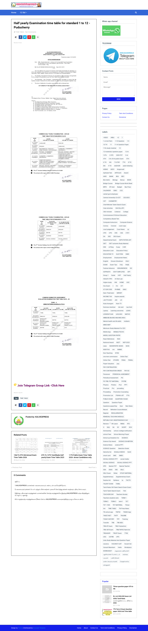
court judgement (108, 229)
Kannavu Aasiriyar (109, 307)
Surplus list (107, 480)
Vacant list (127, 544)
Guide (113, 275)
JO (121, 300)
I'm (117, 286)
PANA (123, 360)
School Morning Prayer (121, 434)
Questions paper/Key (110, 406)
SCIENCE (125, 438)
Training (125, 519)
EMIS (127, 254)
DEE (109, 236)
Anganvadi (120, 169)
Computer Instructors (110, 222)
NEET (118, 342)
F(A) (121, 265)
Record (105, 409)
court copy (122, 226)
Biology (115, 180)
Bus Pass (128, 187)
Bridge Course (107, 183)
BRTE (105, 187)
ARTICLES (118, 173)
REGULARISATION (117, 413)
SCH (130, 427)
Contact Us (105, 117)
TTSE (126, 533)
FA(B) (127, 265)
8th (104, 166)
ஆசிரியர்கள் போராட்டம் (111, 554)
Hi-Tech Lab (119, 279)
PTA (128, 395)
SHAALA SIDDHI (119, 452)
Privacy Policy (106, 113)
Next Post (92, 467)
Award (126, 173)
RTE (128, 424)
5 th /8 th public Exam (116, 159)
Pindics (113, 385)
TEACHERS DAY (108, 494)
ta (122, 480)
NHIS (127, 346)
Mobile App (107, 332)
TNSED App (127, 512)
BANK (111, 176)
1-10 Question (119, 141)
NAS (118, 339)
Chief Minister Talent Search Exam (114, 205)
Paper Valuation (108, 364)
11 (111, 144)
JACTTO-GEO (107, 300)
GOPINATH (106, 272)
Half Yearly (127, 275)
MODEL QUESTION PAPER (111, 335)
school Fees (107, 434)
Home (79, 628)
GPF (129, 272)
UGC (104, 537)
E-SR (124, 247)
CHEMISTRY (113, 201)
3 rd (126, 155)
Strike (115, 473)
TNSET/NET (107, 515)
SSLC (122, 470)
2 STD (111, 155)
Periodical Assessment (110, 378)
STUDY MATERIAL (126, 473)
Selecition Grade (123, 448)
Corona (105, 226)
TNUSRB (123, 515)
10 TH (105, 144)
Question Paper (117, 402)
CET (104, 201)
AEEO (112, 169)
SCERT (124, 427)
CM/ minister (107, 212)
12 (120, 148)
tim (104, 508)
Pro (113, 388)
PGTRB (124, 381)
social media (124, 459)
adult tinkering (127, 166)
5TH (127, 159)
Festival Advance (108, 268)
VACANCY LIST (117, 544)
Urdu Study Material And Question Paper (116, 540)
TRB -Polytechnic (120, 526)
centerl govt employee (110, 194)
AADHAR (117, 166)
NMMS (119, 349)
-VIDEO (105, 137)
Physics (105, 385)
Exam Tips (113, 265)
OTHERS (116, 360)
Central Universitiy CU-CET (112, 197)
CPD (104, 233)
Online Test (106, 360)
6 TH (104, 162)
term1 (121, 501)
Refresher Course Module (119, 409)
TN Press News (124, 508)
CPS (110, 233)
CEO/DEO (126, 197)
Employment (107, 258)
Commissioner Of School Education (115, 215)
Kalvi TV (119, 303)
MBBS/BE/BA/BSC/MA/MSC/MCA (114, 318)
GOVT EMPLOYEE (119, 272)
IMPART (119, 293)
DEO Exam (116, 236)
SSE (116, 470)
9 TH (109, 166)
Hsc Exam (106, 286)
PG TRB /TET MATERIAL (111, 381)
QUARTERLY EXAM (121, 399)
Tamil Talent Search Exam (111, 491)
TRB (113, 523)
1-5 (128, 141)
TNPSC (118, 512)
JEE (116, 300)
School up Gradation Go (111, 438)
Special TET (113, 466)
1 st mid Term (107, 141)
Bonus (122, 180)
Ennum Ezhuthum (117, 261)
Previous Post (17, 467)
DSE (104, 247)
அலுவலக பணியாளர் (122, 551)
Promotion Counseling (120, 392)
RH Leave (115, 424)
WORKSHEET (107, 551)
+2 (118, 137)
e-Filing (111, 247)
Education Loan (108, 250)
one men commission (110, 356)
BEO (122, 176)
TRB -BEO (120, 523)
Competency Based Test (111, 219)
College (125, 212)
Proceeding (107, 392)
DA (104, 236)
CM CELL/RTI (119, 208)
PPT (125, 385)
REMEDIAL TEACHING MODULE (113, 417)
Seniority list (107, 452)
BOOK (129, 180)
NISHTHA (106, 349)
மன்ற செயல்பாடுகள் (110, 561)
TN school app (108, 512)
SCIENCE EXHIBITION (126, 441)
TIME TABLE (20, 32)
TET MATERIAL (117, 505)
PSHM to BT (120, 395)
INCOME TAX (107, 296)
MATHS (127, 314)
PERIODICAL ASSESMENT (121, 374)
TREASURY (106, 533)
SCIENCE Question (109, 448)
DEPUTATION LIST (125, 240)
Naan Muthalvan (108, 339)
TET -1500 (106, 505)
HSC (128, 282)
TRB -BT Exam (107, 526)
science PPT (119, 445)
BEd (117, 176)
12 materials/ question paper (112, 152)
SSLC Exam (107, 473)
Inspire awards (119, 296)
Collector (117, 212)
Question (106, 402)
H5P (119, 275)
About (86, 628)
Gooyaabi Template (39, 628)
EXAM (105, 265)
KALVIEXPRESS (42, 416)
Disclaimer (122, 117)
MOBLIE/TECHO (118, 332)
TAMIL (118, 484)
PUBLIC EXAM (108, 399)
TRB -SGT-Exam (108, 530)
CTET (127, 233)
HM (115, 282)
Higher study (107, 282)
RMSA (122, 424)
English (105, 261)
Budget (119, 187)
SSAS (110, 470)
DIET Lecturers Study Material (118, 243)
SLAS (129, 452)
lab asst (120, 307)
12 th (127, 152)
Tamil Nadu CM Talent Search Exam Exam (117, 487)
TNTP (116, 515)
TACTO (128, 480)
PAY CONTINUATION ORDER (112, 371)
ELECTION (119, 254)
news (105, 346)
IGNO (124, 289)
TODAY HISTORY (108, 519)
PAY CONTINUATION (110, 367)
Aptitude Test (107, 173)
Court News (121, 229)
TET (127, 501)
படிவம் (105, 558)
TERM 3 (113, 501)
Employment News (120, 258)
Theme (20, 628)
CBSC (115, 190)
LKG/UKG (119, 314)
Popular (105, 581)
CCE (121, 190)
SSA (104, 470)
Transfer (106, 523)
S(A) (108, 427)
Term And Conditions (126, 113)
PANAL (130, 360)
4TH (104, 159)
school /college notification (123, 431)
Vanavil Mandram (109, 547)
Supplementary (108, 477)
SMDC (121, 455)
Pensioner (106, 374)
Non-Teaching (107, 353)
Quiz (121, 406)
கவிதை (125, 554)
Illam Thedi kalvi (108, 293)
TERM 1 (123, 498)
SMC (114, 455)
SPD (104, 466)
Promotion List (108, 395)
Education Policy (122, 250)
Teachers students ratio (111, 498)
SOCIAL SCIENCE (108, 462)
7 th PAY (117, 162)
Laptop (105, 311)
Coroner (113, 226)
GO (131, 268)
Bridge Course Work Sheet (123, 183)
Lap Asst (129, 307)
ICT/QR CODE (107, 289)
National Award (108, 342)
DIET (104, 243)
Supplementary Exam (123, 477)
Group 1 (106, 275)
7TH (124, 162)
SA (113, 427)
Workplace (127, 547)
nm (113, 349)
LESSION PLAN (108, 314)
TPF (118, 519)
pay (118, 364)
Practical (106, 388)
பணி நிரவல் (115, 558)
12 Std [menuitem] (22, 12)
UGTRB (111, 537)
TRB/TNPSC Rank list (123, 530)
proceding (120, 388)
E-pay (118, 247)
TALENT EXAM (108, 484)
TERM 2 (105, 501)
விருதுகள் (106, 565)
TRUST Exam (117, 533)
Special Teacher (124, 466)
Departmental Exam (109, 240)
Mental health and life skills (112, 321)
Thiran (127, 505)
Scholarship (107, 431)
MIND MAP (106, 325)
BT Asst (111, 187)
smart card (106, 455)
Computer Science (126, 222)
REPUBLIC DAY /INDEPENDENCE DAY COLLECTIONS (115, 420)
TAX (124, 491)
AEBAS (105, 169)
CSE (121, 233)
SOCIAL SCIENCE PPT (110, 459)
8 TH (129, 162)
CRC (116, 233)
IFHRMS (117, 289)
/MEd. (112, 137)
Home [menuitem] (13, 12)
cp (128, 229)
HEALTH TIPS (107, 279)
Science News (107, 445)
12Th (105, 155)
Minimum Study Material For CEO (114, 328)
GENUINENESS (122, 268)
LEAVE (128, 311)
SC (118, 427)
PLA (120, 385)
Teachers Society (121, 494)
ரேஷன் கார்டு (124, 561)
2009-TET (119, 155)
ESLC (127, 261)
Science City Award (109, 441)
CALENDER (107, 190)
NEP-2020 (126, 342)
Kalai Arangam (108, 303)
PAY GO (126, 371)
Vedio (120, 547)
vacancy (106, 544)
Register (106, 413)
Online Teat (124, 356)
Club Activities (108, 208)
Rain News (129, 406)
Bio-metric (106, 180)
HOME (122, 282)
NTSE (117, 353)
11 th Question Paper (121, 144)
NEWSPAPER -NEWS (116, 346)
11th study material (109, 148)
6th (110, 162)
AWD (105, 176)
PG (122, 378)
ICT (122, 286)
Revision (106, 424)
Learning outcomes (117, 311)
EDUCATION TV (108, 254)
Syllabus (116, 480)
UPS (117, 537)
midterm (127, 321)
